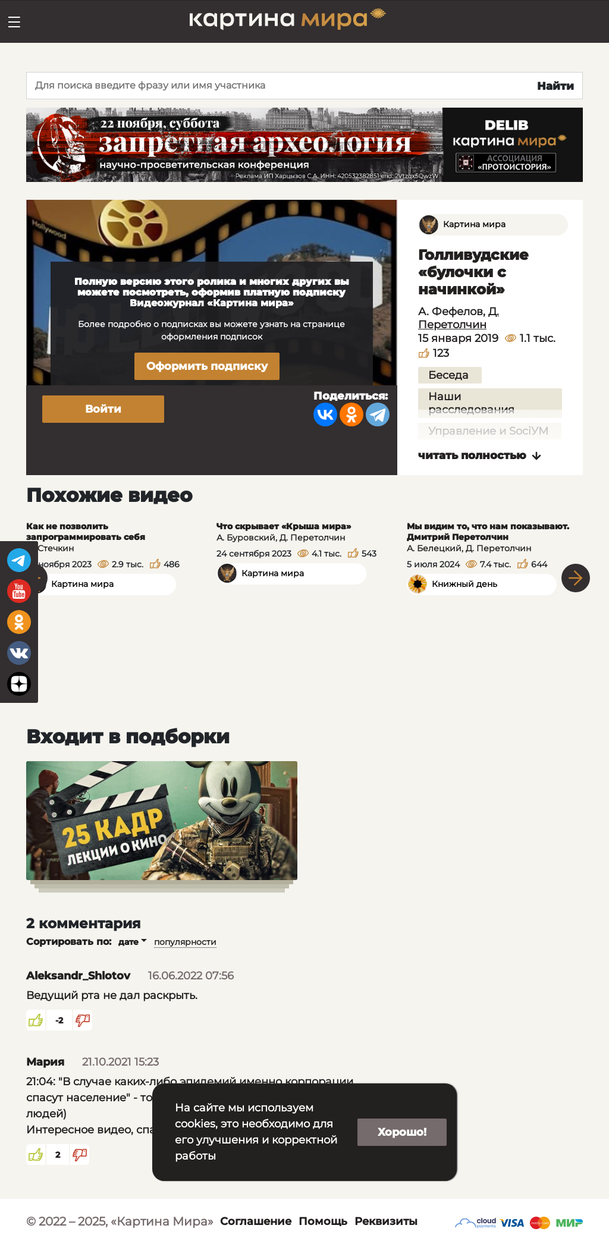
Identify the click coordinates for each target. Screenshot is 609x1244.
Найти (555, 86)
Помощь (323, 1221)
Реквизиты (385, 1221)
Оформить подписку (207, 366)
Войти (103, 409)
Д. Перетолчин (458, 318)
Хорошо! (402, 1132)
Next (575, 578)
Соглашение (255, 1221)
